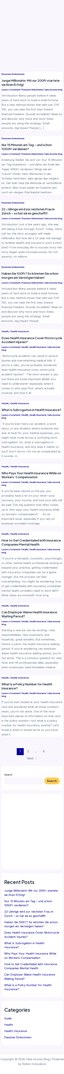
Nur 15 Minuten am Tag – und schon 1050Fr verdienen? (27, 147)
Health (5, 331)
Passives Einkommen (13, 74)
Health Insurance (19, 331)
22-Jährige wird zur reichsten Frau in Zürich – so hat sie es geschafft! (28, 211)
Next (32, 758)
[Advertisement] (32, 34)
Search (8, 774)
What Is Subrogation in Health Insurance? (31, 410)
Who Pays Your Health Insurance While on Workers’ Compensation (31, 475)
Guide (8, 1018)
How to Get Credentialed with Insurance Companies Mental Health (31, 542)
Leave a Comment (11, 90)
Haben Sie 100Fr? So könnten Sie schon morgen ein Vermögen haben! (30, 275)
